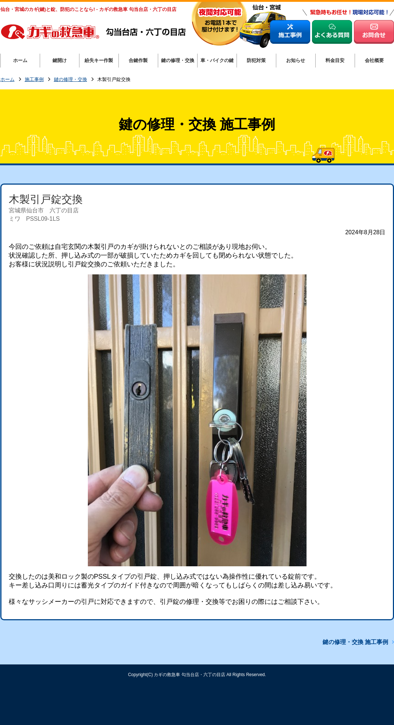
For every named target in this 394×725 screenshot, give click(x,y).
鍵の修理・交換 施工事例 (355, 642)
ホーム (7, 79)
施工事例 (34, 79)
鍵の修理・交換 (70, 79)
